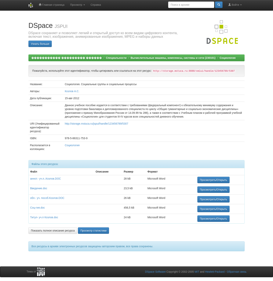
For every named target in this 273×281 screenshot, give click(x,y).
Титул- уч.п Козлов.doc (44, 217)
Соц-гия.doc (37, 207)
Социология (227, 57)
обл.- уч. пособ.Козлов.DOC (47, 197)
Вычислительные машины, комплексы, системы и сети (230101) (173, 57)
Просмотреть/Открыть (213, 179)
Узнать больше (40, 43)
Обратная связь (236, 271)
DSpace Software (155, 271)
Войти (235, 4)
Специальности (116, 57)
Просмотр (77, 4)
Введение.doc (38, 188)
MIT (197, 271)
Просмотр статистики (93, 230)
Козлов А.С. (72, 91)
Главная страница (51, 4)
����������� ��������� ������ (66, 57)
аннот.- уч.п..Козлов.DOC (45, 178)
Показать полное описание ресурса (53, 230)
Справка (96, 4)
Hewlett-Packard (215, 271)
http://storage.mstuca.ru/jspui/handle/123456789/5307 (96, 123)
